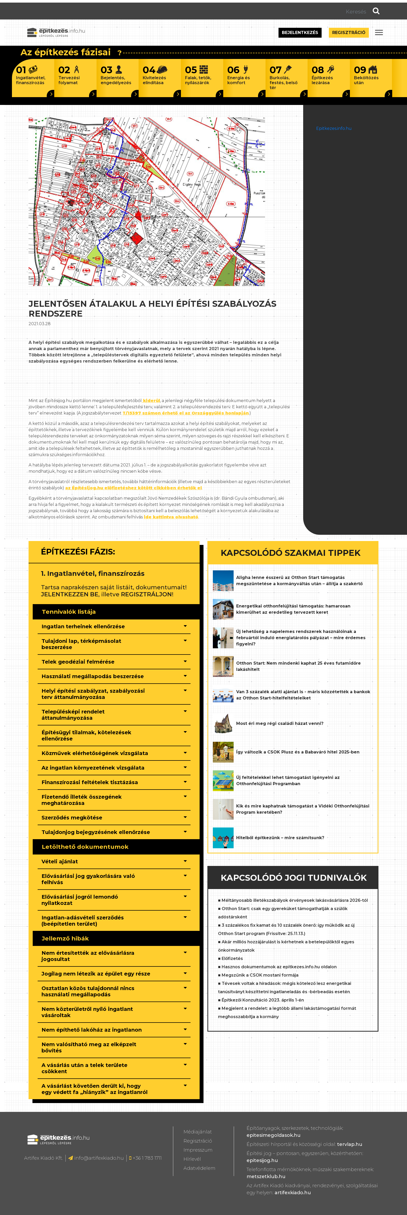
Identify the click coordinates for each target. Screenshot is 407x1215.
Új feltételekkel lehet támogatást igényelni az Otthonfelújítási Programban (288, 780)
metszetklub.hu (266, 1176)
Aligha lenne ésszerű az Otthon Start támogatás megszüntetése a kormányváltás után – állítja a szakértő (299, 580)
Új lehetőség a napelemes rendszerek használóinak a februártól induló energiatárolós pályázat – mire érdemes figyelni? (300, 637)
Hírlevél (192, 1159)
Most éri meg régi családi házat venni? (279, 723)
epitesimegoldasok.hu (274, 1135)
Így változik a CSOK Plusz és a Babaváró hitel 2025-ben (297, 752)
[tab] (114, 626)
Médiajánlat (198, 1132)
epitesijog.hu (262, 1160)
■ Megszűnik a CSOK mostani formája (258, 975)
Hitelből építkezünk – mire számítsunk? (280, 837)
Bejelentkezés (300, 32)
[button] (96, 626)
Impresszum (198, 1150)
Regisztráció (348, 32)
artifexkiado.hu (293, 1193)
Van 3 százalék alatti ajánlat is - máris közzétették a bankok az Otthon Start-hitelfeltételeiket (303, 694)
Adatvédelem (199, 1168)
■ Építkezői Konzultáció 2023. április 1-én (261, 1000)
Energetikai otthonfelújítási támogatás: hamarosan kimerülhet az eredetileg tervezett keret (293, 609)
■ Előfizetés (230, 958)
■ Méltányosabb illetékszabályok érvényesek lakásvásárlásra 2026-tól (293, 900)
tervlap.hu (349, 1144)
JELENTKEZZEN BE (69, 594)
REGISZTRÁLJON (146, 594)
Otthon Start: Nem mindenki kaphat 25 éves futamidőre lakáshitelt (298, 666)
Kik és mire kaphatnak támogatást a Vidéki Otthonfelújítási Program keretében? (302, 809)
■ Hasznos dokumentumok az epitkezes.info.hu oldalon (277, 966)
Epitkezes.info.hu (334, 128)
